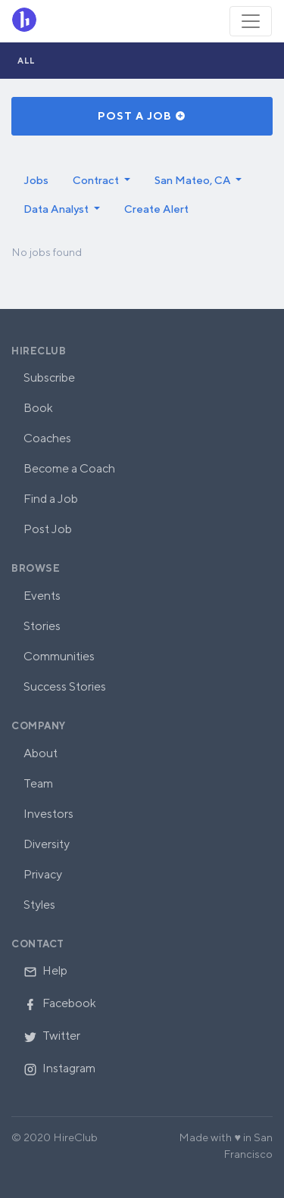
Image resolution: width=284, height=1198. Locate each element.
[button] (101, 180)
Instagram (59, 1068)
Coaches (47, 438)
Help (45, 970)
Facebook (59, 1003)
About (40, 753)
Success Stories (64, 686)
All (26, 60)
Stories (42, 626)
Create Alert (156, 208)
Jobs (35, 179)
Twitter (51, 1035)
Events (42, 595)
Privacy (42, 874)
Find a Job (50, 498)
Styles (39, 904)
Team (38, 783)
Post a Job (142, 116)
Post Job (47, 529)
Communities (59, 656)
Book (38, 408)
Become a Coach (69, 468)
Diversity (46, 844)
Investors (48, 813)
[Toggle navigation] (250, 21)
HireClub (38, 351)
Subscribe (49, 377)
